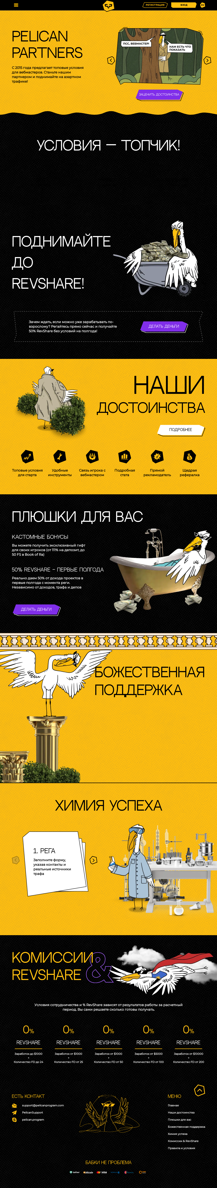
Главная (173, 1105)
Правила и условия (181, 1148)
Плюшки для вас (179, 1119)
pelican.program (33, 1119)
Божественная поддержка (186, 1127)
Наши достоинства (181, 1112)
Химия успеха (177, 1134)
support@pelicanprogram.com (43, 1105)
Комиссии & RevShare (183, 1141)
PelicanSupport (32, 1112)
